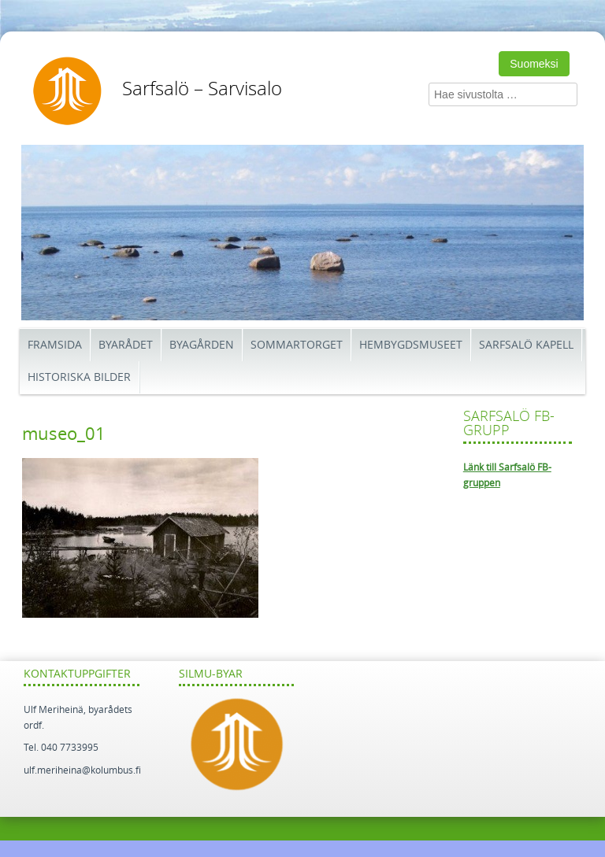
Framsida (55, 345)
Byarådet (125, 345)
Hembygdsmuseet (410, 345)
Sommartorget (297, 345)
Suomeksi (534, 63)
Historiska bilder (79, 377)
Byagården (201, 345)
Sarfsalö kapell (526, 345)
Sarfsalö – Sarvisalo (202, 89)
